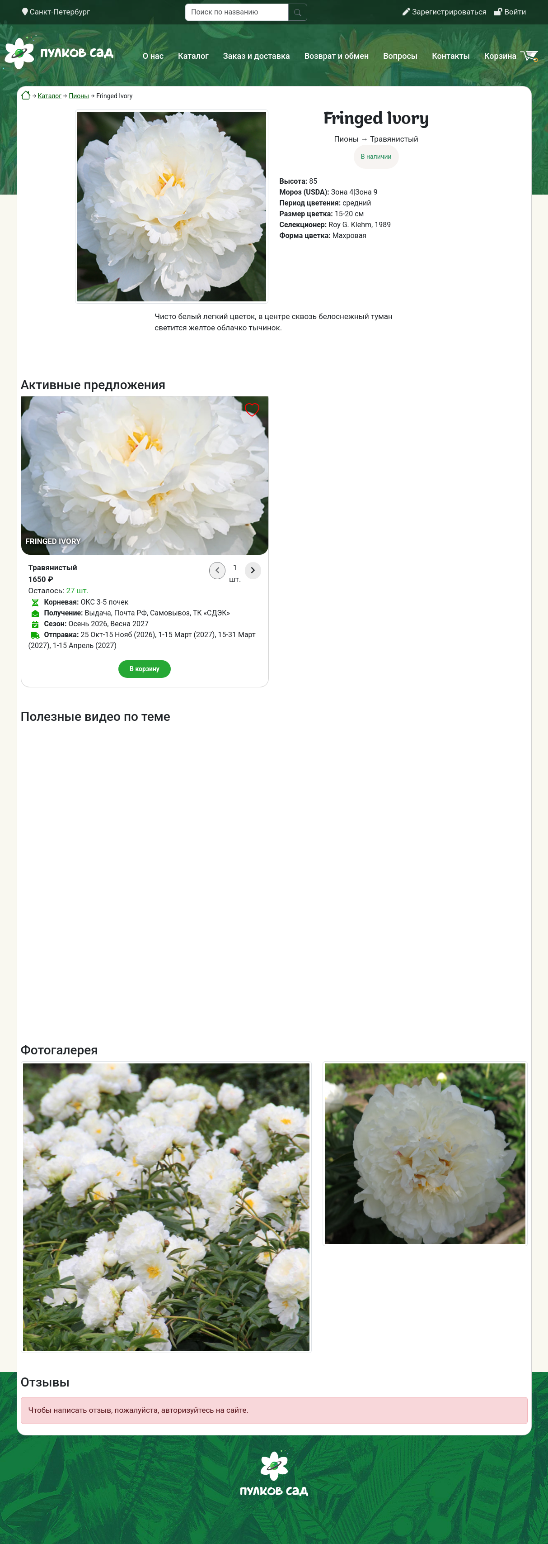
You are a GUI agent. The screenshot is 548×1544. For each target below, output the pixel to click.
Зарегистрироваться (445, 11)
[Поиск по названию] (237, 12)
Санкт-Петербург (56, 11)
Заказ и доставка (256, 56)
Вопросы (400, 56)
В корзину (144, 668)
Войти (510, 11)
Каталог (193, 56)
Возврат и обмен (336, 56)
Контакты (451, 56)
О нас (153, 56)
